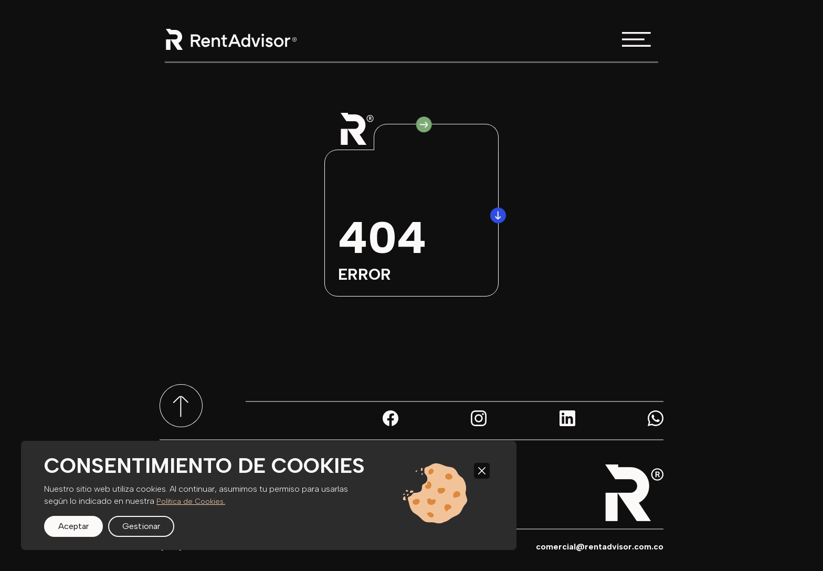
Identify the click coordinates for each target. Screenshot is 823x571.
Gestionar (141, 526)
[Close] (482, 471)
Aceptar (73, 526)
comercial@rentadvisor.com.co (599, 547)
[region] (268, 495)
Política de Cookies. (190, 501)
